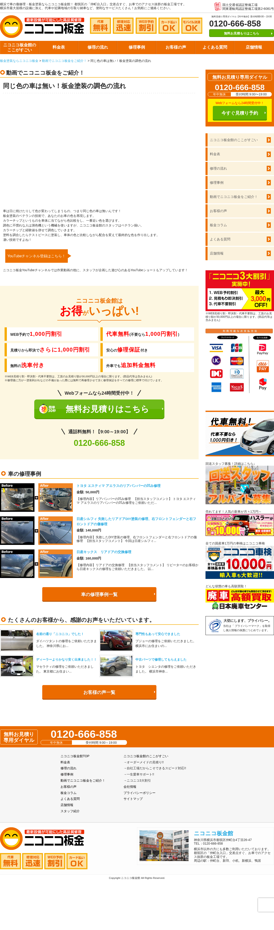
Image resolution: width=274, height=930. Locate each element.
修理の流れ (97, 47)
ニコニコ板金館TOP (75, 756)
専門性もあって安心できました (157, 634)
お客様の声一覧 (99, 692)
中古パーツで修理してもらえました (161, 659)
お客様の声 (176, 47)
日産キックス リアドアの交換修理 (103, 552)
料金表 (59, 47)
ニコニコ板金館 (213, 833)
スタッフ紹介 (70, 811)
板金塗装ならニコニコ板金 (19, 61)
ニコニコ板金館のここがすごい (19, 47)
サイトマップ (133, 799)
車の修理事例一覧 (99, 594)
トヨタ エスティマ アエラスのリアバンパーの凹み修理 (118, 486)
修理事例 (137, 47)
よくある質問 (215, 47)
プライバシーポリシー (139, 793)
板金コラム (218, 225)
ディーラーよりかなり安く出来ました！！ (66, 659)
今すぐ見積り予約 (239, 113)
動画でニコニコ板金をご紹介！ (64, 61)
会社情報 (130, 786)
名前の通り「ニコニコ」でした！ (60, 634)
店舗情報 (254, 47)
